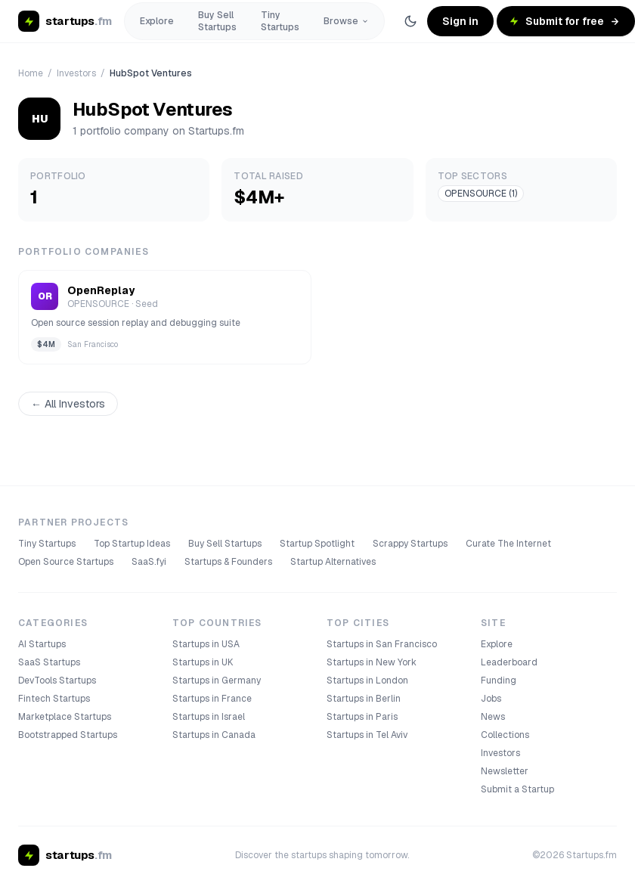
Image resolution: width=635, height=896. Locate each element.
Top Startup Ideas (132, 544)
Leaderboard (509, 662)
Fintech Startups (54, 699)
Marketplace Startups (64, 717)
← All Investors (68, 404)
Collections (505, 735)
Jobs (491, 699)
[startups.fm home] (65, 21)
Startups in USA (206, 644)
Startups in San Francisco (382, 644)
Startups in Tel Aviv (367, 735)
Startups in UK (202, 662)
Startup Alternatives (333, 562)
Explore (157, 21)
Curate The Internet (508, 544)
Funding (498, 680)
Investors (76, 73)
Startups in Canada (214, 735)
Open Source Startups (65, 562)
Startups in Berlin (364, 699)
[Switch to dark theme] (410, 21)
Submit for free (564, 21)
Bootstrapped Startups (67, 735)
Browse (346, 21)
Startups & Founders (228, 562)
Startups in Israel (208, 717)
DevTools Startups (57, 680)
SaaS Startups (49, 662)
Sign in (460, 21)
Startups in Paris (362, 717)
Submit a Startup (517, 789)
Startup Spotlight (317, 544)
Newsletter (504, 771)
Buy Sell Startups (217, 21)
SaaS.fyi (149, 562)
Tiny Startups (280, 21)
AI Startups (42, 644)
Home (30, 73)
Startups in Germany (216, 680)
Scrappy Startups (410, 544)
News (493, 717)
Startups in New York (372, 662)
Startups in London (367, 680)
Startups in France (212, 699)
